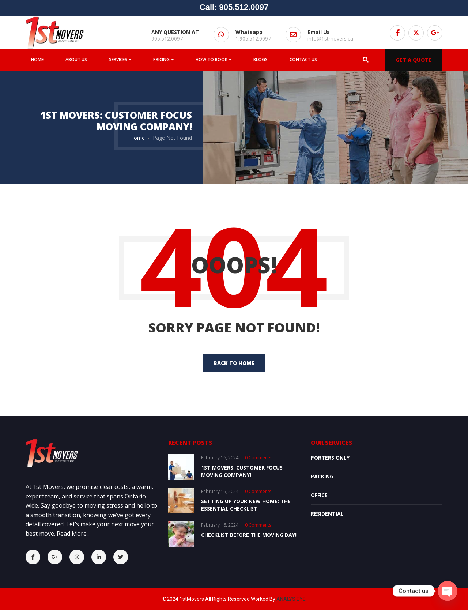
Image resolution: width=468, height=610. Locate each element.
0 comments (258, 458)
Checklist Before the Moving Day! (249, 534)
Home (137, 137)
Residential (327, 513)
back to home (234, 362)
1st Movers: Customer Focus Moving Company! (242, 471)
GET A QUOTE (413, 59)
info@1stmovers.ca (330, 38)
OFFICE (319, 495)
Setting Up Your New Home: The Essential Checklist (246, 505)
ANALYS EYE (291, 599)
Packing (322, 476)
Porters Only (330, 457)
